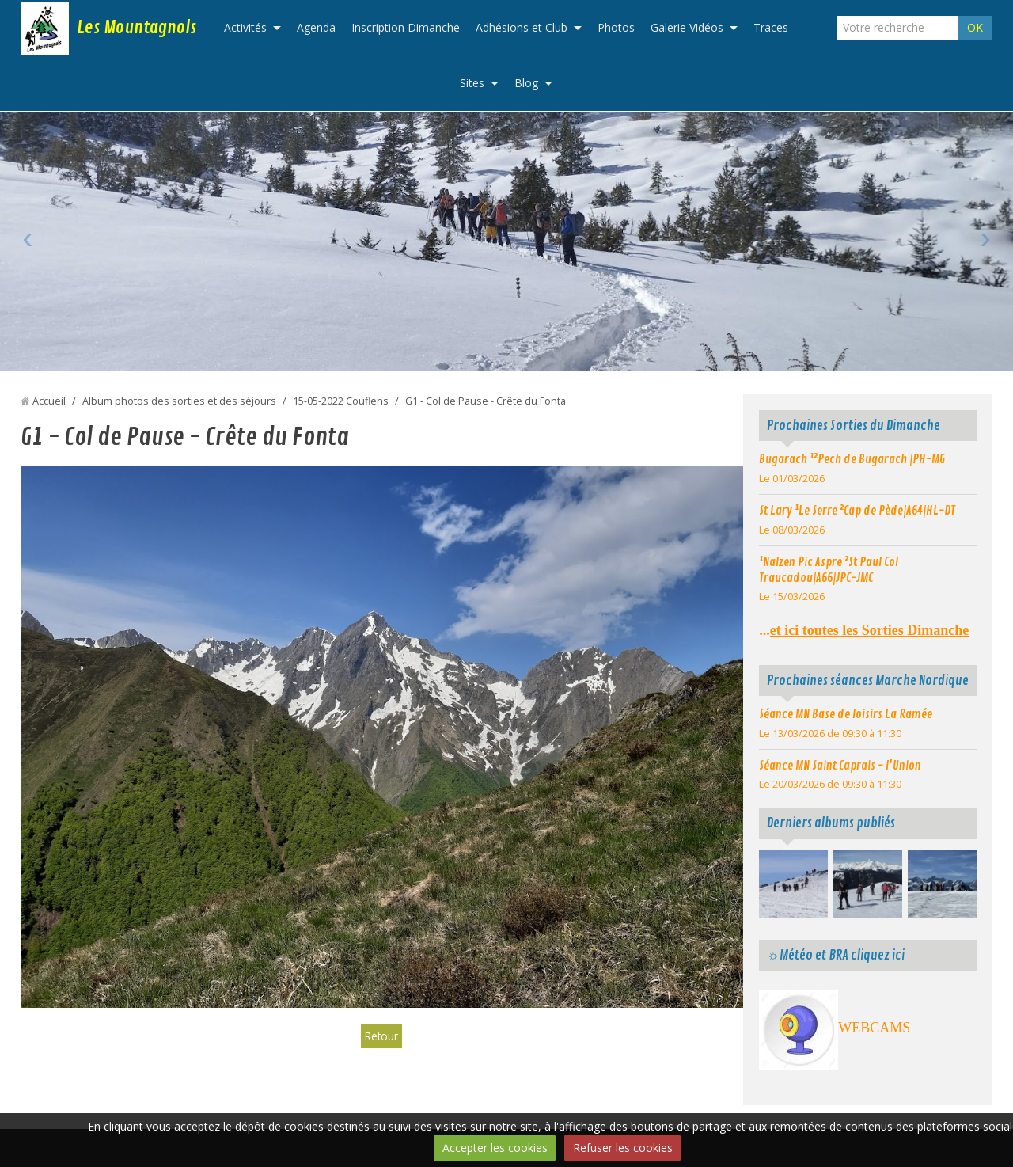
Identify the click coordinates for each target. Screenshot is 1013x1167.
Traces (770, 27)
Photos (616, 27)
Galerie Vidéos (687, 27)
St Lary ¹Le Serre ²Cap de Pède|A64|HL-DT (857, 511)
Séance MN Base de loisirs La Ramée (845, 714)
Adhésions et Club (521, 27)
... (864, 630)
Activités (245, 27)
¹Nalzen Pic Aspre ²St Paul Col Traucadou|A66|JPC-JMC (828, 570)
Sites (472, 82)
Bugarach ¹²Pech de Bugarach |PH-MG (852, 459)
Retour (381, 1035)
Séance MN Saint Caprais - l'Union (840, 766)
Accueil (49, 401)
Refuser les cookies (623, 1147)
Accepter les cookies (495, 1147)
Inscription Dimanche (405, 27)
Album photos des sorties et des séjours (179, 401)
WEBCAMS (874, 1028)
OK (975, 27)
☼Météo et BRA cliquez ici (835, 955)
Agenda (316, 27)
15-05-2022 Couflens (341, 401)
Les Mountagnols (136, 28)
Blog (526, 82)
